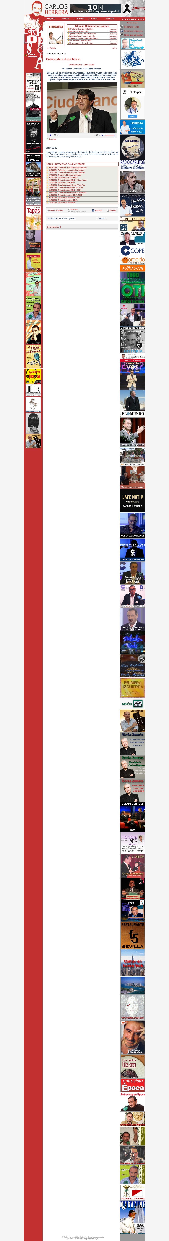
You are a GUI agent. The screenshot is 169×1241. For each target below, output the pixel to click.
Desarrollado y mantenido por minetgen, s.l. (83, 1239)
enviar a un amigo (56, 210)
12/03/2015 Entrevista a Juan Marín (62, 203)
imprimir (112, 210)
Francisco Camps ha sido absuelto (82, 36)
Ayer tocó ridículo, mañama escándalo (83, 38)
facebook (98, 210)
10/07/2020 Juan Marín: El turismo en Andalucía (67, 173)
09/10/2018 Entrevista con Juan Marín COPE (65, 195)
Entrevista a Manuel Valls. (78, 31)
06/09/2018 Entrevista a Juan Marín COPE (65, 198)
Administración (132, 23)
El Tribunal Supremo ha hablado (81, 29)
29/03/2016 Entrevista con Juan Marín (63, 200)
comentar (74, 209)
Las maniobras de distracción (80, 41)
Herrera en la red (131, 27)
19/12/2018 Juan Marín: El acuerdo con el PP (66, 188)
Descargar (53, 139)
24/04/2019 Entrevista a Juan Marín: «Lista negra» (68, 180)
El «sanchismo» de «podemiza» (81, 43)
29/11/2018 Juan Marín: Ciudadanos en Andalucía (67, 193)
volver (114, 48)
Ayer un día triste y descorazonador (82, 34)
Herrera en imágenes (133, 31)
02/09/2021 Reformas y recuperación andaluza (66, 170)
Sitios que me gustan (133, 35)
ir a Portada (51, 48)
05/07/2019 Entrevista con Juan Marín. (63, 178)
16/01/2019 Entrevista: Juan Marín (62, 183)
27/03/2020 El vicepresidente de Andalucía (65, 175)
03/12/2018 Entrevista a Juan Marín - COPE (65, 190)
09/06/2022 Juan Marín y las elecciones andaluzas (68, 168)
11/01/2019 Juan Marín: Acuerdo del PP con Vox (67, 185)
